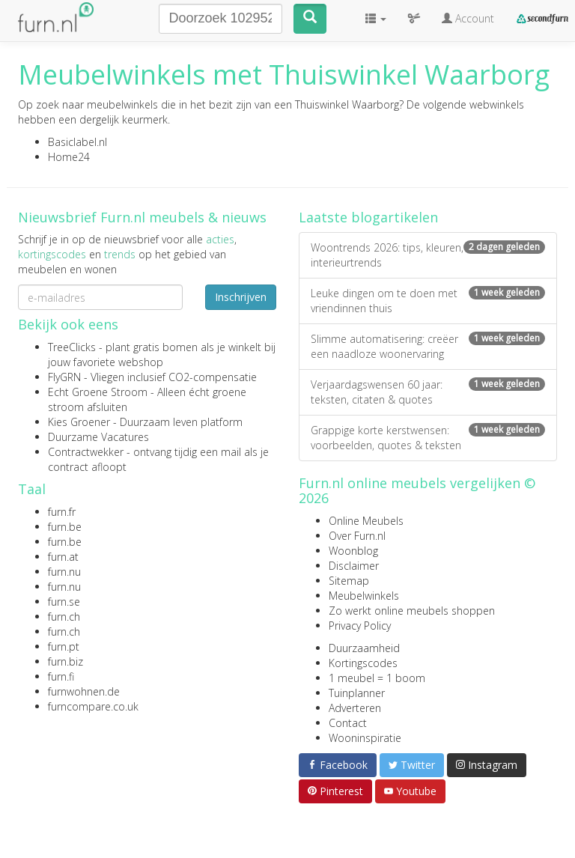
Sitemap (349, 580)
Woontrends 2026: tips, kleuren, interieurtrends (428, 255)
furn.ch (64, 616)
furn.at (63, 557)
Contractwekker (86, 452)
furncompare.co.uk (93, 706)
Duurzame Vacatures (98, 437)
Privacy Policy (360, 625)
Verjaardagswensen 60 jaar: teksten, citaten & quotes (428, 392)
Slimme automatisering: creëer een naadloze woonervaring (428, 346)
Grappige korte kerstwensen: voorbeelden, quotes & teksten (428, 437)
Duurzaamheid (364, 648)
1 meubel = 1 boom (377, 678)
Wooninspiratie (365, 738)
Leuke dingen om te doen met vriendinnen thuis (428, 300)
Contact (348, 723)
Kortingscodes (363, 663)
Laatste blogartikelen (368, 217)
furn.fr (62, 512)
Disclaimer (354, 566)
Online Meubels (366, 521)
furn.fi (61, 676)
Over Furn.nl (357, 536)
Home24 (69, 157)
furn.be (65, 527)
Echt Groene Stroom (97, 392)
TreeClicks (72, 347)
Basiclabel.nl (77, 142)
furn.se (64, 601)
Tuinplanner (357, 693)
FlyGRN (64, 377)
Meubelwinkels (364, 595)
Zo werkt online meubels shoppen (412, 610)
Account (468, 18)
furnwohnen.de (84, 691)
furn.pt (63, 646)
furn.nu (64, 572)
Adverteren (355, 708)
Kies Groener (79, 422)
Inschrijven (241, 297)
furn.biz (65, 661)
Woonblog (353, 551)
